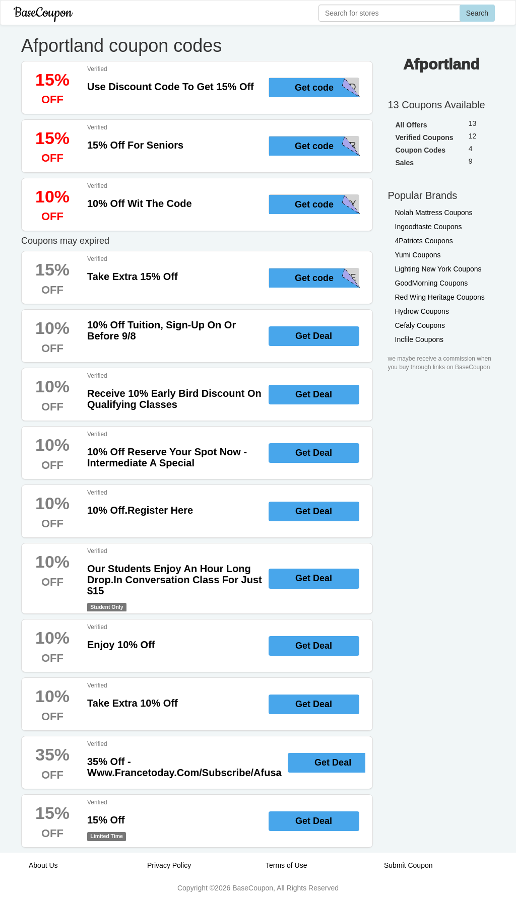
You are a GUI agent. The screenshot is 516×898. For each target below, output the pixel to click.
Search (477, 13)
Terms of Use (286, 865)
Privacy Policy (169, 865)
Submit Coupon (408, 865)
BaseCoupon (43, 13)
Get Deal (313, 336)
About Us (43, 865)
